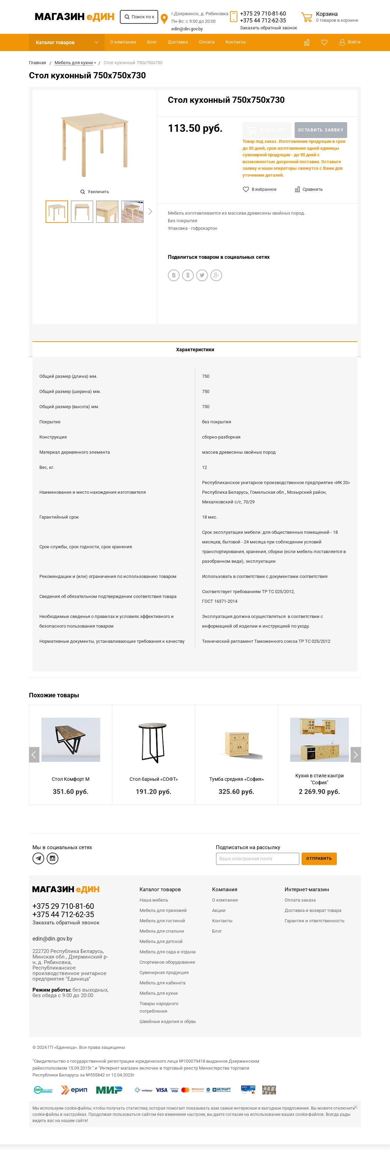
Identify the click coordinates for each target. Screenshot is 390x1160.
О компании (123, 42)
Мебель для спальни (162, 925)
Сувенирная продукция (164, 967)
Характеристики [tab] (195, 349)
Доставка (178, 42)
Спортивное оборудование (167, 957)
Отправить (319, 853)
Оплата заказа (300, 894)
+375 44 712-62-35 (263, 20)
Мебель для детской (161, 936)
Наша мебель (154, 894)
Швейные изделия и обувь (168, 1016)
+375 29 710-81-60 (263, 13)
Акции (219, 905)
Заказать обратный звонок (65, 917)
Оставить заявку (321, 130)
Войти (350, 42)
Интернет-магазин (307, 884)
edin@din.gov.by (187, 28)
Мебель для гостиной (162, 915)
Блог (152, 42)
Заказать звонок (268, 27)
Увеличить (94, 191)
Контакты (236, 42)
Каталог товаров (55, 42)
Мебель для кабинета (163, 977)
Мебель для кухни (159, 988)
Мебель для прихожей (163, 905)
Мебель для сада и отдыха (168, 946)
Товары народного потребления (159, 1002)
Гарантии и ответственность (314, 915)
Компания (224, 884)
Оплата (207, 42)
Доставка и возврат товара (313, 905)
